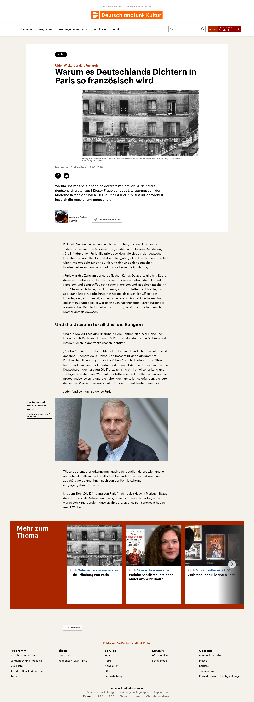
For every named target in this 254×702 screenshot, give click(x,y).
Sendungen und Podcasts (26, 660)
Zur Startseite (72, 627)
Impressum (161, 692)
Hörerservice (160, 655)
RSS (107, 670)
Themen (24, 29)
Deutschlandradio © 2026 (127, 688)
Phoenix (125, 696)
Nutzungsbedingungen (134, 692)
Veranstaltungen (115, 676)
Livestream (64, 655)
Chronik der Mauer (157, 696)
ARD (100, 696)
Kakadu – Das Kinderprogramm (29, 670)
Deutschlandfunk (112, 6)
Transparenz (206, 670)
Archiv (116, 29)
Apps (108, 660)
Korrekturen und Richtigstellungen (220, 676)
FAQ (107, 655)
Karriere (204, 665)
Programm (45, 29)
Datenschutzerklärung (100, 692)
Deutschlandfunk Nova (138, 6)
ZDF (111, 696)
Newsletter (111, 665)
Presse (203, 660)
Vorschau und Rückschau (26, 655)
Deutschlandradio (210, 655)
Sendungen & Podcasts (72, 29)
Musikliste (99, 29)
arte (138, 696)
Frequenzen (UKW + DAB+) (73, 660)
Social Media (159, 660)
